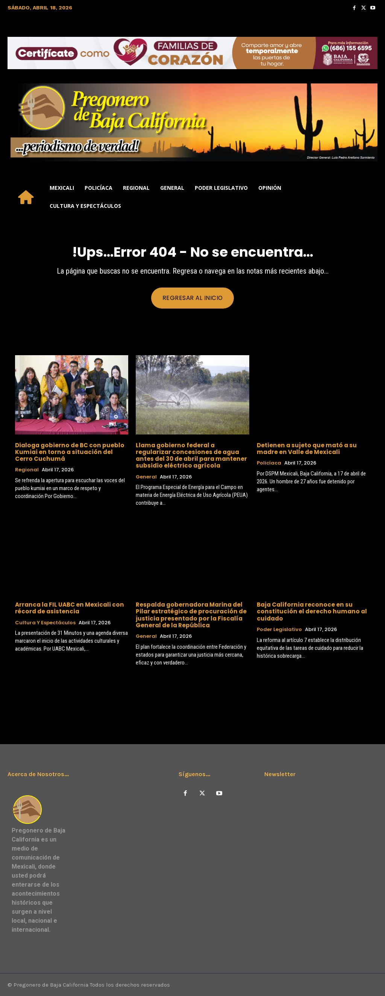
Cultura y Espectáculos (45, 622)
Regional (27, 470)
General (146, 477)
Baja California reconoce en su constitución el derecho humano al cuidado (309, 611)
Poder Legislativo (279, 629)
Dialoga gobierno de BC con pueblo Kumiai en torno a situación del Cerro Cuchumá (71, 452)
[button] (368, 197)
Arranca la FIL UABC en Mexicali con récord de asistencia (68, 608)
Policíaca (269, 463)
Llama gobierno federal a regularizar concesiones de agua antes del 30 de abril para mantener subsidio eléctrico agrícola (192, 455)
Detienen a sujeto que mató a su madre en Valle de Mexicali (306, 448)
